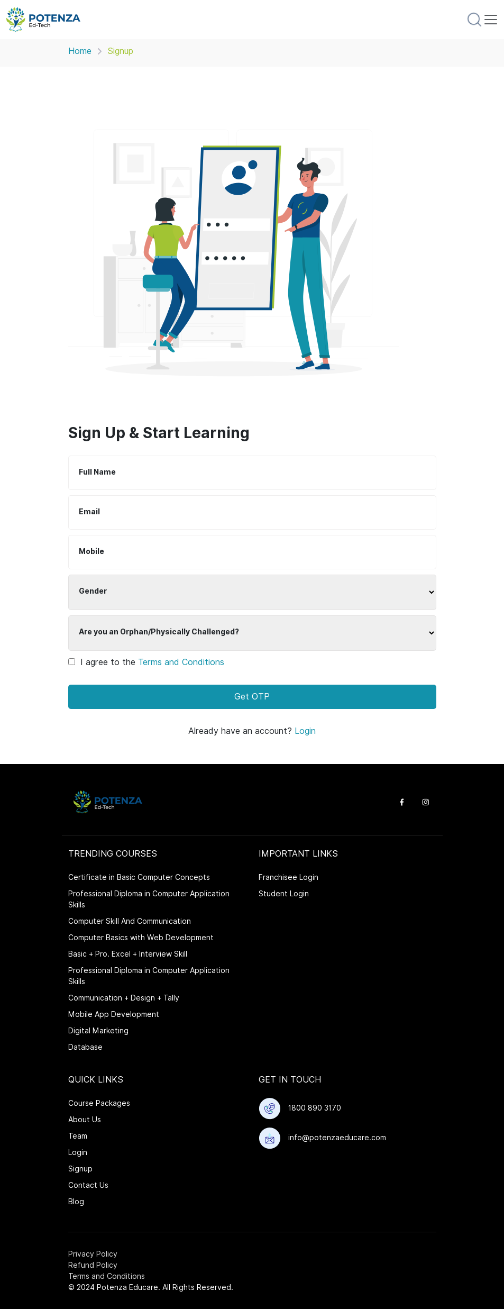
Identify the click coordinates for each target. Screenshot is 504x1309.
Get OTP (252, 697)
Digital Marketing (98, 1030)
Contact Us (88, 1185)
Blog (76, 1201)
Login (305, 731)
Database (85, 1047)
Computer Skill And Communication (129, 921)
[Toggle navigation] (491, 20)
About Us (84, 1119)
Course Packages (99, 1103)
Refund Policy (92, 1265)
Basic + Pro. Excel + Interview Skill (127, 954)
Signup (80, 1169)
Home (79, 51)
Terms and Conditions (181, 662)
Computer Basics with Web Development (141, 937)
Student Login (284, 893)
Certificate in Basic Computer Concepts (139, 877)
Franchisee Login (288, 877)
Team (77, 1136)
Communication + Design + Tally (123, 998)
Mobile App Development (113, 1014)
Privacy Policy (92, 1254)
